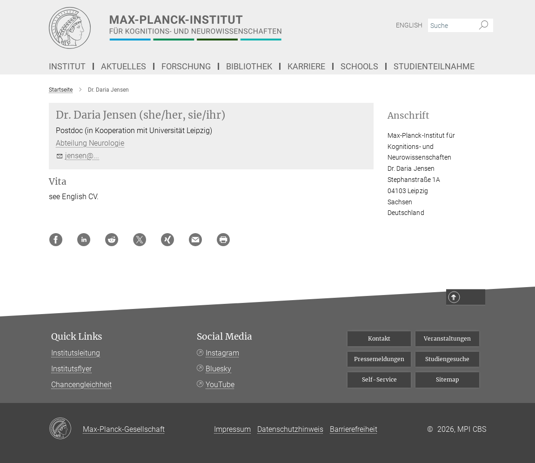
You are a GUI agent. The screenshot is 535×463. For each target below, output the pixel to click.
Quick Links (76, 336)
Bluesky (218, 368)
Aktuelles (123, 66)
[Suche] (483, 25)
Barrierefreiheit (353, 429)
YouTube (220, 384)
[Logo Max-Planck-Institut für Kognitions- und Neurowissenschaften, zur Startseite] (223, 28)
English (409, 25)
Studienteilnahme (434, 66)
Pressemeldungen (379, 359)
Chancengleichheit (81, 384)
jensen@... (82, 155)
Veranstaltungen (447, 338)
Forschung (186, 66)
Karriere (306, 66)
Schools (359, 66)
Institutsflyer (71, 368)
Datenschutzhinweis (290, 429)
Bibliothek (249, 66)
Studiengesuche (447, 359)
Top (473, 297)
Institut (67, 66)
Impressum (232, 429)
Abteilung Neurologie (90, 143)
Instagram (222, 353)
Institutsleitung (75, 353)
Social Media (224, 336)
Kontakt (379, 338)
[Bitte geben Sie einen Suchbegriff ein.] (450, 26)
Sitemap (447, 379)
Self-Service (379, 379)
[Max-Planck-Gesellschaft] (66, 429)
